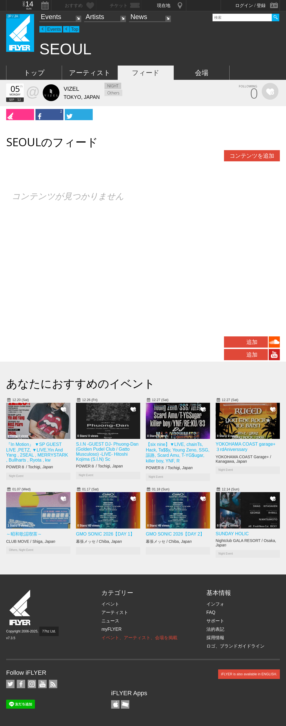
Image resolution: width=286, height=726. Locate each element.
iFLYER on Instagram (32, 684)
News (138, 16)
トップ (34, 72)
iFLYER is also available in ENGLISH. (249, 674)
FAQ (210, 612)
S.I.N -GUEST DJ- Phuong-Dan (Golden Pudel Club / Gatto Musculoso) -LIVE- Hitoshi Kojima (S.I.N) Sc (107, 452)
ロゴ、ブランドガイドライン (235, 646)
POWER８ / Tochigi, (29, 467)
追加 (252, 342)
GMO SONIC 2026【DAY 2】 (175, 534)
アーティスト (90, 72)
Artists (94, 16)
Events (51, 16)
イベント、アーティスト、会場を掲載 (139, 637)
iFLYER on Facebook (21, 684)
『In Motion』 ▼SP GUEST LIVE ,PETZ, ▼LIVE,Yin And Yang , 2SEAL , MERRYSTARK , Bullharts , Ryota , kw (37, 452)
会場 (201, 72)
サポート (215, 620)
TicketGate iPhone (125, 704)
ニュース (110, 620)
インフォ (215, 604)
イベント (110, 604)
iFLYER (20, 608)
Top (74, 29)
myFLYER (111, 629)
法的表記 (215, 629)
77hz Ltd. (49, 631)
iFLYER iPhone (115, 704)
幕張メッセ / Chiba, (99, 541)
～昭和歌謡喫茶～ (24, 534)
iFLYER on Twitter (10, 684)
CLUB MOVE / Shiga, (30, 541)
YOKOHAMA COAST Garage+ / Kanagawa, (243, 459)
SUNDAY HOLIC (232, 533)
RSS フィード (53, 684)
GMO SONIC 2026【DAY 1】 (105, 534)
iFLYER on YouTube (42, 684)
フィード (145, 72)
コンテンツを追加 (252, 156)
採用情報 (215, 637)
